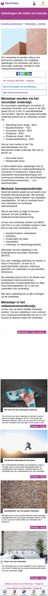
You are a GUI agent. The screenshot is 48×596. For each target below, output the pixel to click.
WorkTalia (11, 3)
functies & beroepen (11, 23)
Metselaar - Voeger (35, 23)
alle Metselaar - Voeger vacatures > (32, 332)
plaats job (42, 4)
